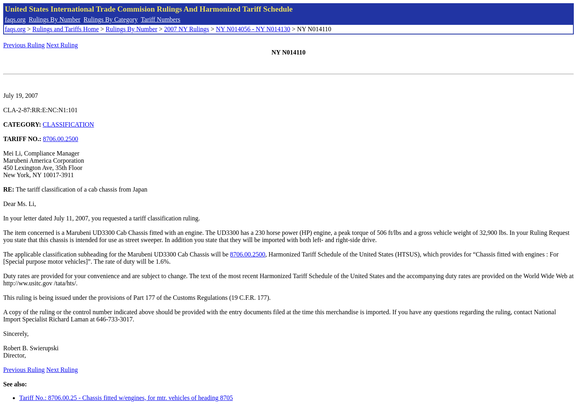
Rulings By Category (111, 19)
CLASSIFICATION (68, 124)
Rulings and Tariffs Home (65, 29)
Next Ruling (62, 45)
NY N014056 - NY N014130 (253, 29)
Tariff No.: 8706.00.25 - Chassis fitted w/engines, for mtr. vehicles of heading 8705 (126, 397)
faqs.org (15, 19)
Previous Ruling (24, 45)
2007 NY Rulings (186, 29)
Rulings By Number (55, 19)
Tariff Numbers (160, 19)
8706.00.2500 (60, 138)
